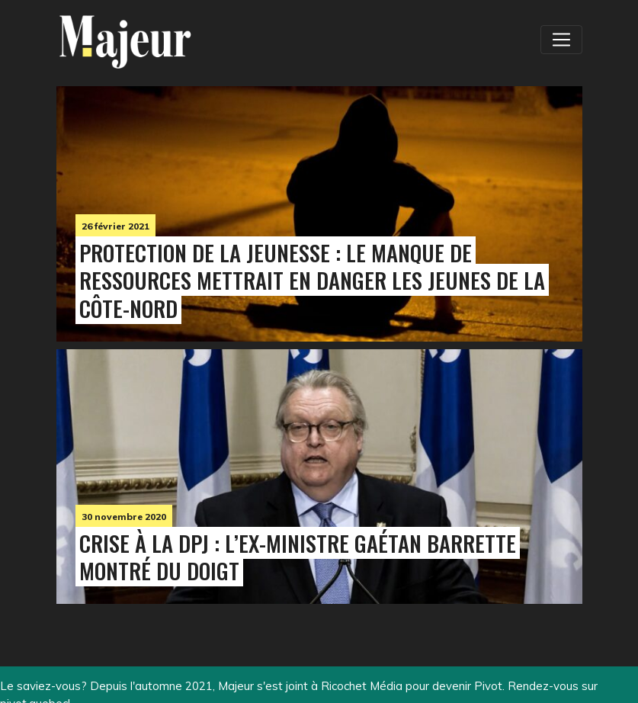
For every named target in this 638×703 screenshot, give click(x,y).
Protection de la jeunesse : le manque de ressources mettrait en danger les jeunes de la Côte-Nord (312, 280)
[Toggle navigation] (561, 39)
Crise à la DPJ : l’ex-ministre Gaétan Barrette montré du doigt (297, 557)
